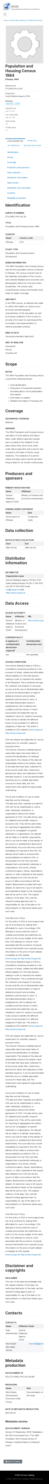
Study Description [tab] (15, 141)
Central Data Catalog (17, 20)
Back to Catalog (13, 1462)
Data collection (14, 172)
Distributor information (17, 177)
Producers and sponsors (18, 167)
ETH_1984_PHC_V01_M (34, 20)
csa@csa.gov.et (13, 589)
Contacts (11, 193)
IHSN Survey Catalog (24, 1475)
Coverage (11, 162)
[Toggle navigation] (5, 14)
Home (6, 20)
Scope (10, 157)
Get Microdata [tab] (13, 145)
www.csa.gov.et (36, 729)
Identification (13, 152)
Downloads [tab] (32, 141)
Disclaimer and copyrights (18, 188)
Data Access (13, 183)
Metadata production (16, 198)
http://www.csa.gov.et (15, 593)
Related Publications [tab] (32, 145)
